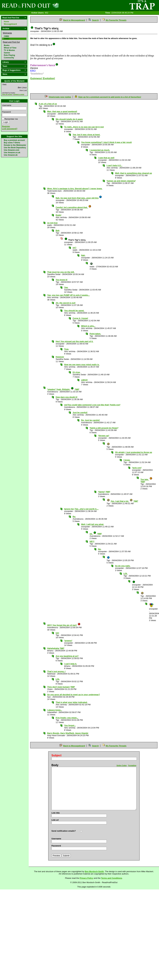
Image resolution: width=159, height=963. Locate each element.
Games (7, 53)
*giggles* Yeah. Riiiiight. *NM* (63, 389)
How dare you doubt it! (66, 397)
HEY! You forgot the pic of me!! (64, 625)
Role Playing (9, 55)
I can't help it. (70, 664)
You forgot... (70, 725)
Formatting (132, 765)
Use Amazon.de (11, 155)
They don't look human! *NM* (61, 687)
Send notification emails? (64, 831)
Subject (57, 755)
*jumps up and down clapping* (121, 181)
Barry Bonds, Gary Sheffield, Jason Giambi (67, 733)
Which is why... (88, 326)
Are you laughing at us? (67, 656)
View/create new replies (60, 97)
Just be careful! (80, 412)
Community (9, 58)
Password (6, 112)
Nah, (83, 255)
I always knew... (54, 710)
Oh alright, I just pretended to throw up (133, 452)
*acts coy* (137, 468)
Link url (55, 820)
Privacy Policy (86, 878)
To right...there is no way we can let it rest (84, 127)
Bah (58, 230)
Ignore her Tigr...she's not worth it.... (81, 509)
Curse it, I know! (80, 318)
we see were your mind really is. (81, 364)
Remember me (11, 119)
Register (6, 126)
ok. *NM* (96, 534)
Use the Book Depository (15, 148)
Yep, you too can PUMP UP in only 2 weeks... (68, 295)
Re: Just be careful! (90, 420)
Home (6, 22)
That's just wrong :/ (56, 671)
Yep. (66, 287)
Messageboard (10, 24)
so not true (52, 223)
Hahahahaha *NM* (55, 648)
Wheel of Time (10, 48)
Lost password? (9, 129)
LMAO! (84, 380)
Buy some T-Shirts (12, 143)
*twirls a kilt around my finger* (104, 428)
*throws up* (103, 435)
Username (6, 105)
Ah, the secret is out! (66, 303)
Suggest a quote (18, 94)
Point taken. (95, 334)
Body (55, 765)
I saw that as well (106, 158)
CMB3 (6, 39)
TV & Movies (9, 50)
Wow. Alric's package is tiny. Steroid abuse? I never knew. (74, 188)
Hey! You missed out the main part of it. (74, 341)
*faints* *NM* (104, 492)
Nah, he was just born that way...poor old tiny (79, 198)
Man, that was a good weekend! (62, 111)
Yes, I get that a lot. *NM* (122, 501)
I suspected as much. (100, 150)
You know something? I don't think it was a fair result (106, 142)
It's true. (76, 372)
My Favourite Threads (116, 20)
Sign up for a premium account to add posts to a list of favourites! (109, 97)
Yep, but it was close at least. (86, 134)
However (60, 357)
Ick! (57, 633)
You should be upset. (74, 310)
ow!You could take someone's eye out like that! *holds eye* (92, 405)
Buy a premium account (14, 140)
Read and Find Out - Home (46, 5)
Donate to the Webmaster (15, 145)
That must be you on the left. (60, 272)
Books (7, 45)
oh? (74, 247)
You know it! (61, 280)
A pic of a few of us (48, 104)
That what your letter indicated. (72, 702)
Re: (74, 516)
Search (95, 20)
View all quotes (7, 94)
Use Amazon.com (11, 150)
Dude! (58, 215)
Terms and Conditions (111, 878)
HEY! (92, 541)
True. (66, 349)
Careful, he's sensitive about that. (73, 207)
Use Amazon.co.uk (12, 152)
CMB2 (6, 36)
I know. (127, 460)
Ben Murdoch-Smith (94, 871)
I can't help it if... (114, 165)
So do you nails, (122, 566)
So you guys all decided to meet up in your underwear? (73, 694)
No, (99, 549)
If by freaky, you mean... (67, 718)
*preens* (68, 640)
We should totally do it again (69, 119)
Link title (56, 813)
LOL (126, 573)
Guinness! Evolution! (42, 78)
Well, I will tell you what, (92, 524)
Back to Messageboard (74, 20)
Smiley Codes (122, 765)
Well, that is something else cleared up (133, 173)
